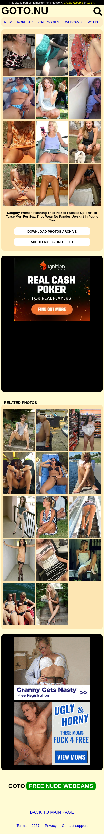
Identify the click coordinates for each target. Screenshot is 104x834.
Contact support (75, 826)
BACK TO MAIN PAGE (52, 812)
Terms (22, 826)
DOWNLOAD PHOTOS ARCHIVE (52, 231)
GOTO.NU (24, 10)
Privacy (51, 826)
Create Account (73, 2)
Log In (91, 2)
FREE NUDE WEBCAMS (61, 786)
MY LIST (93, 22)
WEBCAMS (73, 22)
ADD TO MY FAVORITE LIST (52, 242)
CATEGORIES (48, 22)
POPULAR (25, 22)
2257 (36, 826)
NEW (8, 22)
